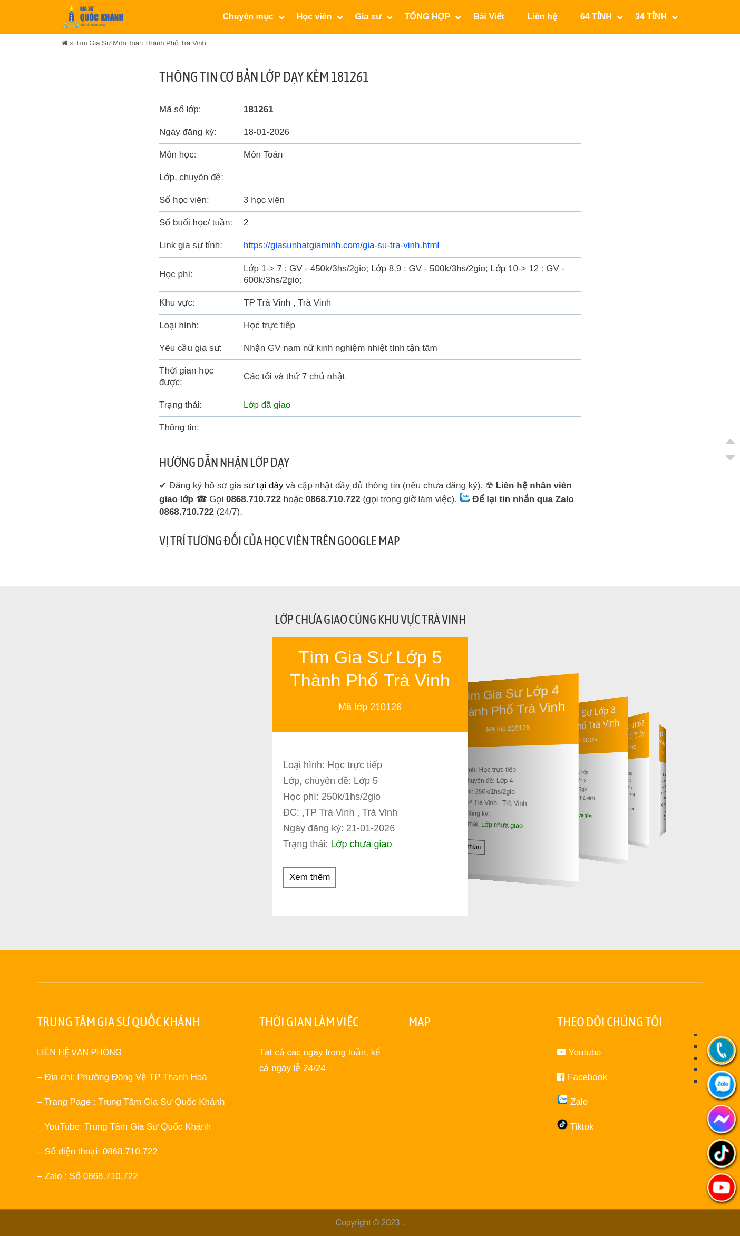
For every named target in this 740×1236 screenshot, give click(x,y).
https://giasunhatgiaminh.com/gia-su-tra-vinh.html (341, 245)
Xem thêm (309, 876)
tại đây (270, 485)
